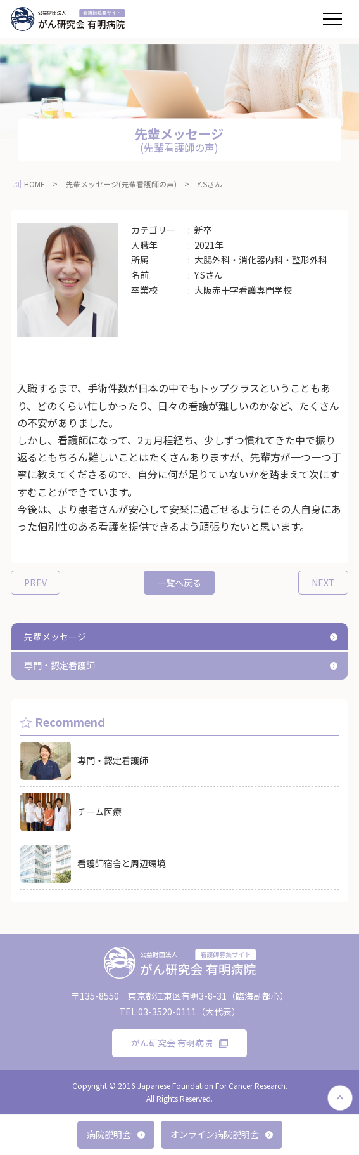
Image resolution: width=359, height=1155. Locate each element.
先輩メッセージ (55, 636)
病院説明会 (116, 1134)
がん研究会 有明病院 (179, 1042)
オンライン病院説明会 (221, 1134)
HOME (34, 183)
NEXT (323, 582)
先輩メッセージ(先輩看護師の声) (121, 183)
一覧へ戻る (179, 582)
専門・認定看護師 (59, 665)
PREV (35, 582)
